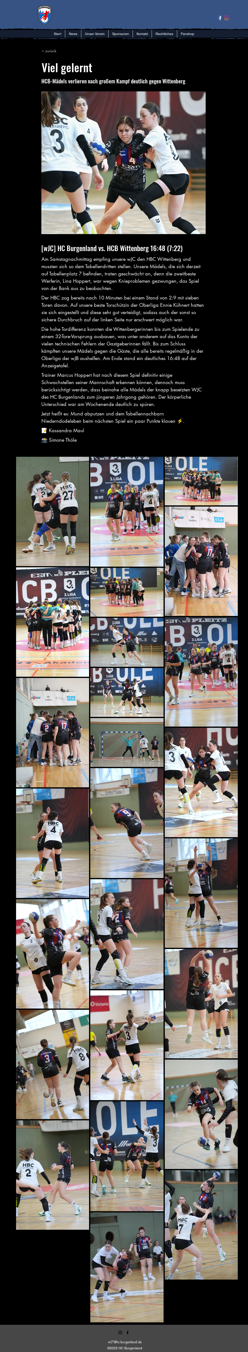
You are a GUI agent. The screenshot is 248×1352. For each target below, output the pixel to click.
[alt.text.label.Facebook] (127, 1332)
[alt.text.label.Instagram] (120, 1332)
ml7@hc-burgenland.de (125, 1342)
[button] (94, 34)
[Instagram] (226, 17)
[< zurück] (58, 51)
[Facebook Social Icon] (219, 17)
